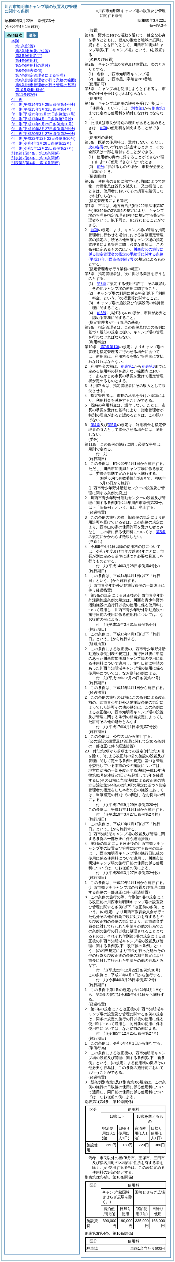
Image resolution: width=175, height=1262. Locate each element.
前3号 (101, 313)
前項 (103, 128)
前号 (100, 166)
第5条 (112, 425)
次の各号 (95, 147)
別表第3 (158, 108)
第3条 (101, 283)
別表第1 (137, 108)
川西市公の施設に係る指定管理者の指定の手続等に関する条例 (125, 254)
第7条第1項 (110, 347)
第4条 (95, 425)
